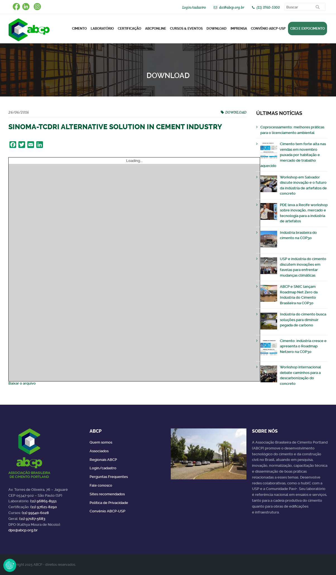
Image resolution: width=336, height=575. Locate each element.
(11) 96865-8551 (43, 501)
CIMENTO (79, 28)
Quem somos (101, 442)
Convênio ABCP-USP (268, 28)
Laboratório (102, 28)
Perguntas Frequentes (109, 477)
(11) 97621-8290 (43, 507)
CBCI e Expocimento (307, 28)
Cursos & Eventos (186, 28)
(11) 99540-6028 (35, 513)
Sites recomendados (107, 494)
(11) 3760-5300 (268, 7)
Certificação (129, 28)
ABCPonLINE (155, 28)
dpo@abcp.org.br (23, 530)
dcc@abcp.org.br (231, 7)
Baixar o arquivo (22, 383)
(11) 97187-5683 (32, 519)
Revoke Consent (10, 565)
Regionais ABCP (103, 460)
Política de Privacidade (109, 503)
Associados (99, 451)
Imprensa (239, 28)
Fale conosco (101, 485)
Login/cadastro (194, 7)
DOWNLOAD (217, 28)
